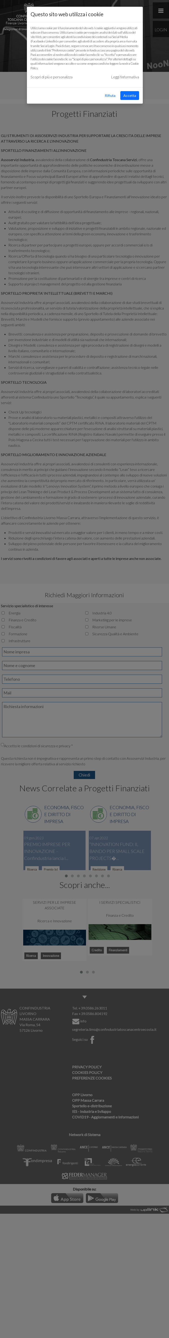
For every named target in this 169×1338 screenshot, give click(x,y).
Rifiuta (110, 95)
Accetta (129, 95)
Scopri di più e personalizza (52, 77)
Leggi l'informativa (125, 77)
